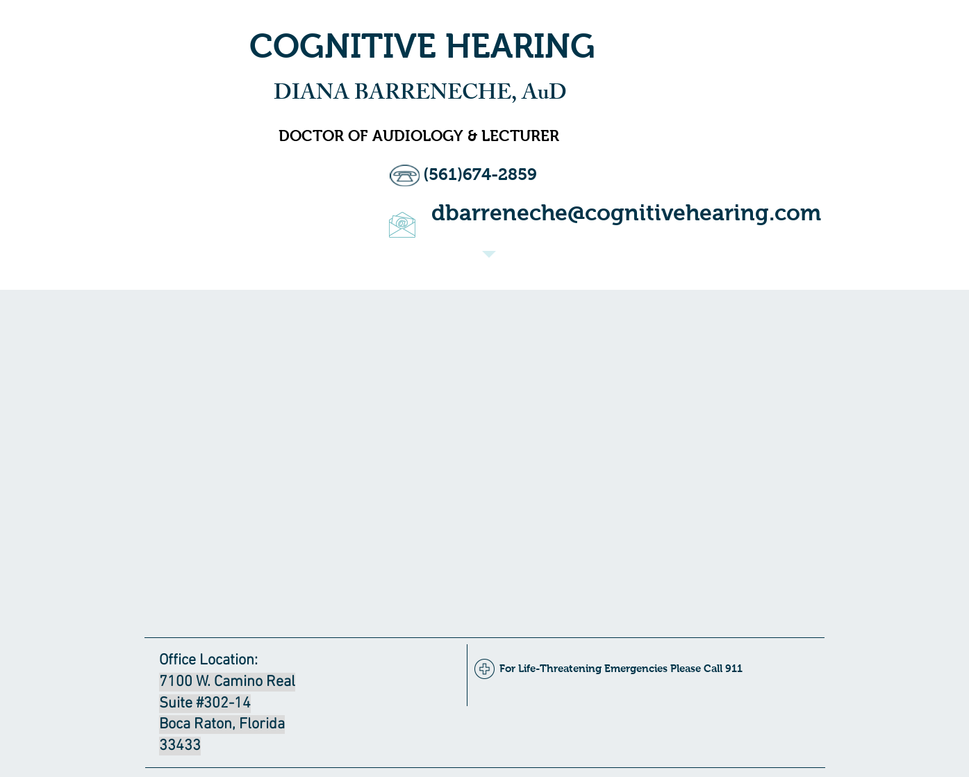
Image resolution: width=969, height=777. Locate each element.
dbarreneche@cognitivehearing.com (626, 212)
